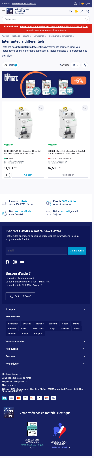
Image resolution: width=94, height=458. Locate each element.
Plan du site (7, 385)
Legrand (27, 323)
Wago (52, 328)
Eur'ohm (53, 323)
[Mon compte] (81, 11)
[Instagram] (15, 262)
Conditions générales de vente (16, 378)
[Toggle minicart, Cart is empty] (87, 11)
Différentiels (40, 36)
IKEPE (76, 323)
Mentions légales (10, 374)
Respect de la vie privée (13, 382)
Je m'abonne (77, 250)
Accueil (5, 36)
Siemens (64, 328)
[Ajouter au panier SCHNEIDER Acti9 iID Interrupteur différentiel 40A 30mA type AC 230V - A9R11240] (28, 175)
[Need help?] (75, 4)
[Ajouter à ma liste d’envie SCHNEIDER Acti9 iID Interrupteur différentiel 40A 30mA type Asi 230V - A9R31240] (85, 108)
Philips (24, 333)
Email (10, 250)
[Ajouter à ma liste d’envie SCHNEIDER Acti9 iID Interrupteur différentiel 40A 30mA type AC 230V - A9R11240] (41, 108)
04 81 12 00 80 (20, 296)
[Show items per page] (76, 65)
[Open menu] (4, 11)
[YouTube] (22, 262)
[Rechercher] (86, 19)
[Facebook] (7, 262)
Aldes (23, 328)
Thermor (12, 333)
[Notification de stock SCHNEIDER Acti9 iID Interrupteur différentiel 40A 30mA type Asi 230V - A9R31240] (68, 175)
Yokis (76, 328)
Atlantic (12, 328)
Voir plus (7, 55)
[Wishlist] (70, 11)
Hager (65, 323)
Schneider (13, 323)
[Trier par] (85, 65)
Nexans (40, 323)
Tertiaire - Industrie (21, 36)
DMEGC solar (38, 328)
